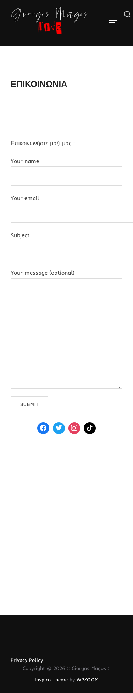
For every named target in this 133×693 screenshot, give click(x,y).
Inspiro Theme (51, 679)
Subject (66, 246)
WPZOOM (88, 679)
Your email (66, 205)
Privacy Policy (27, 660)
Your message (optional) (66, 329)
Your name (66, 171)
